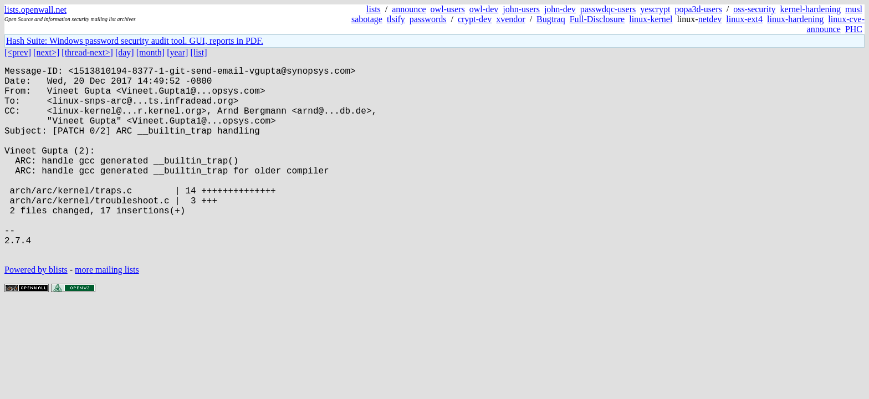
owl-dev (483, 9)
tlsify (396, 19)
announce (409, 9)
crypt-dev (475, 19)
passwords (428, 19)
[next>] (46, 52)
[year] (177, 52)
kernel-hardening (810, 9)
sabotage (366, 19)
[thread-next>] (87, 52)
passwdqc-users (608, 9)
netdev (710, 19)
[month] (150, 52)
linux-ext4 (744, 19)
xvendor (510, 19)
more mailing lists (107, 311)
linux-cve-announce (836, 24)
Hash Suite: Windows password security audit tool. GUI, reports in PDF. (134, 40)
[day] (124, 52)
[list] (198, 52)
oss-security (754, 9)
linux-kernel (650, 19)
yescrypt (655, 9)
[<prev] (17, 52)
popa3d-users (698, 9)
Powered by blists (36, 311)
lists (373, 9)
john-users (521, 9)
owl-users (448, 9)
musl (853, 9)
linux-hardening (795, 19)
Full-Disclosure (597, 19)
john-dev (560, 9)
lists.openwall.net (35, 9)
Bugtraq (550, 19)
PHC (853, 29)
